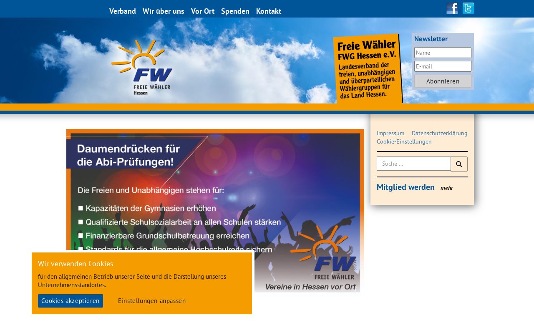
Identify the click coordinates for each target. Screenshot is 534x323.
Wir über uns (164, 11)
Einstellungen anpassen (152, 301)
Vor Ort (203, 11)
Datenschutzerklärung (440, 133)
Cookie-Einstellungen (404, 141)
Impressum (390, 133)
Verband (123, 11)
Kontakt (269, 11)
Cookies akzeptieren (70, 301)
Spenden (235, 11)
